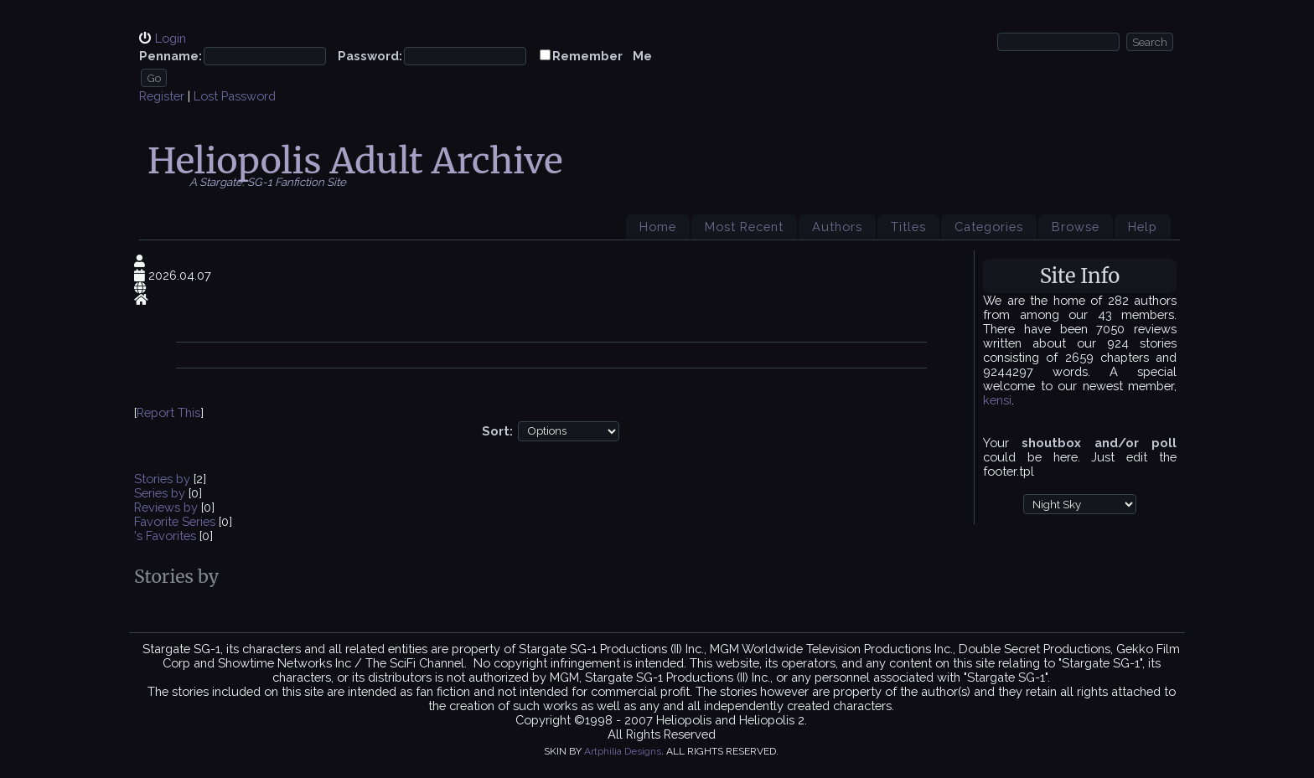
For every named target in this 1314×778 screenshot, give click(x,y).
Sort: (497, 430)
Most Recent (744, 226)
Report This (168, 412)
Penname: (170, 56)
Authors (837, 226)
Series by (161, 493)
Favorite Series (174, 521)
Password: (370, 56)
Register (161, 96)
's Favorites (165, 535)
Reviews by (167, 507)
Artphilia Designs (622, 751)
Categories (988, 226)
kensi (997, 400)
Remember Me (602, 56)
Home (657, 226)
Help (1142, 226)
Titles (908, 226)
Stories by (164, 478)
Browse (1075, 226)
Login (170, 38)
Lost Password (235, 96)
